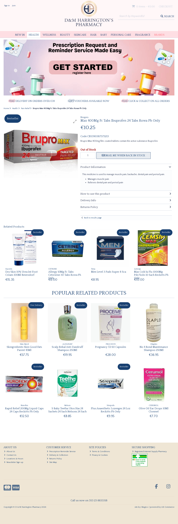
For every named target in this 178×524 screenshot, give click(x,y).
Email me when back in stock (123, 155)
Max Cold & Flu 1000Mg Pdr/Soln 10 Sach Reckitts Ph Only (151, 274)
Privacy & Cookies (99, 455)
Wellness (49, 34)
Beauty (65, 34)
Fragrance (142, 34)
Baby (103, 34)
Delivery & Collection (57, 455)
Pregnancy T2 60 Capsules (110, 347)
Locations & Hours (13, 459)
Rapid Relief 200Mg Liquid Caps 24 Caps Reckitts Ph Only (24, 410)
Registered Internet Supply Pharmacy (149, 451)
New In (20, 34)
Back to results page (93, 218)
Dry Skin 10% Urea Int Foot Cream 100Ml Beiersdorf (21, 273)
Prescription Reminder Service (61, 451)
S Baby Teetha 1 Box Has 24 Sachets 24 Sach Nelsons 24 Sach (67, 410)
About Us (9, 451)
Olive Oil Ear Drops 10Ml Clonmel (153, 410)
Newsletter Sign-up (13, 462)
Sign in (7, 6)
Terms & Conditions (100, 451)
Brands (159, 34)
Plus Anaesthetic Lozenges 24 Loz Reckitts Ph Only (110, 410)
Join (14, 6)
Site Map (52, 462)
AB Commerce (167, 507)
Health (34, 34)
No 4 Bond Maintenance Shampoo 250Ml (154, 349)
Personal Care (121, 34)
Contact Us (10, 455)
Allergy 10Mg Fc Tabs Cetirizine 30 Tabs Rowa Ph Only (64, 274)
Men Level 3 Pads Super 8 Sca (108, 271)
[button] (75, 121)
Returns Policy (54, 459)
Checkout (166, 6)
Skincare (80, 34)
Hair (93, 34)
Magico (144, 507)
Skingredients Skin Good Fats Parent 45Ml (24, 349)
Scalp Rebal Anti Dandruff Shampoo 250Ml (67, 349)
